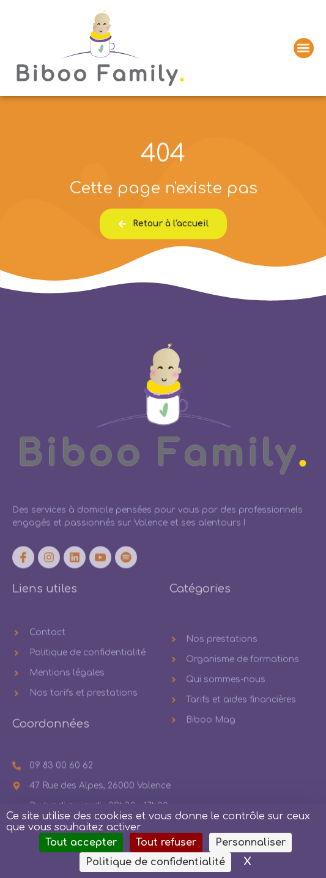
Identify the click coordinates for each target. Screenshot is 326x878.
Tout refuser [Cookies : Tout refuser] (166, 842)
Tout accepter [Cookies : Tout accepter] (81, 842)
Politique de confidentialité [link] (155, 862)
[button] (304, 49)
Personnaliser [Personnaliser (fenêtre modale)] (250, 842)
